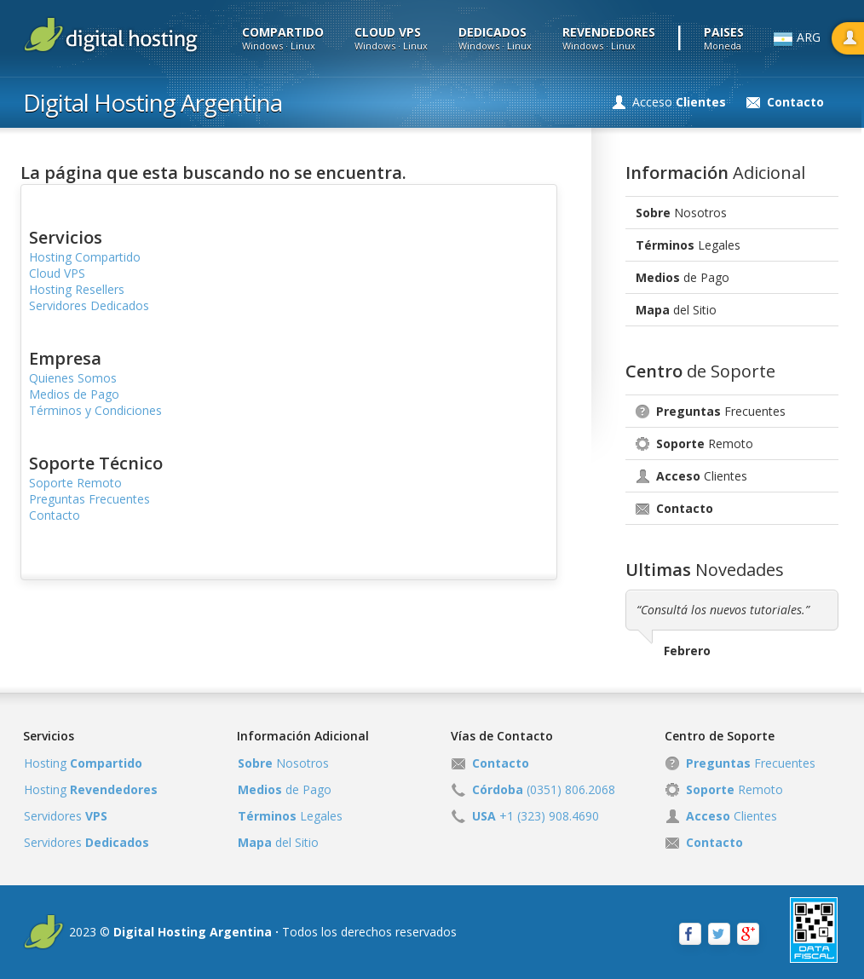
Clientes (701, 476)
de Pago (682, 277)
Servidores (65, 816)
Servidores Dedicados (89, 305)
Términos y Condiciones (95, 410)
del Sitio (676, 310)
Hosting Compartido (85, 257)
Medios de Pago (74, 394)
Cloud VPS (57, 273)
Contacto (54, 515)
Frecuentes (721, 411)
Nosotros (681, 212)
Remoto (704, 443)
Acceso (679, 102)
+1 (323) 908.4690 (535, 816)
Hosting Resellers (76, 289)
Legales (688, 245)
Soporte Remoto (75, 483)
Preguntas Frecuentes (89, 499)
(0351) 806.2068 (543, 789)
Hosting (83, 763)
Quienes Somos (73, 378)
